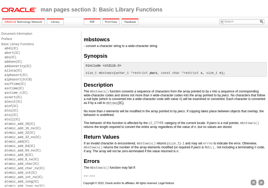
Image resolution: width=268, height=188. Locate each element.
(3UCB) (18, 79)
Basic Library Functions (17, 44)
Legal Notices (166, 183)
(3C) (11, 48)
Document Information (16, 34)
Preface (6, 39)
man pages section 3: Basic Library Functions (102, 10)
